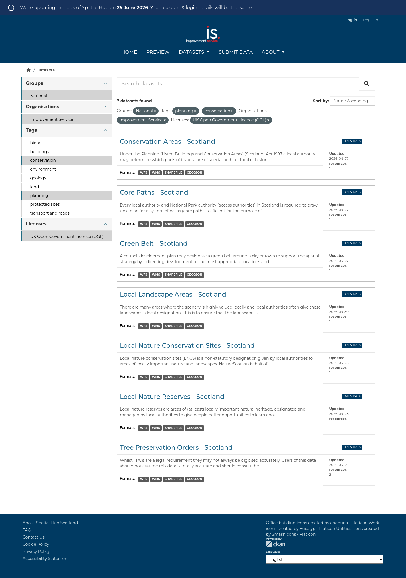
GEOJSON (194, 173)
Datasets (192, 52)
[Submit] (367, 83)
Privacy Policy (36, 551)
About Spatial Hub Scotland (50, 522)
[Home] (28, 70)
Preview (157, 52)
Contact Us (34, 537)
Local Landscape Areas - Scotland (173, 294)
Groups (34, 83)
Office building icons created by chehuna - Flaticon (316, 522)
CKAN (275, 544)
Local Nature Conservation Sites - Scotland (187, 345)
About (271, 52)
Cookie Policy (36, 544)
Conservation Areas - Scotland (167, 141)
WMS (156, 173)
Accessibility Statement (46, 558)
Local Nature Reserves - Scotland (172, 397)
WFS (143, 173)
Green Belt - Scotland (154, 243)
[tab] (66, 83)
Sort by (320, 100)
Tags (31, 130)
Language (272, 551)
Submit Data (236, 52)
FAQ (27, 530)
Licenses (36, 224)
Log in (351, 19)
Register (370, 19)
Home (129, 52)
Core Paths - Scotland (154, 192)
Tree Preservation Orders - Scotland (176, 447)
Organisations (42, 106)
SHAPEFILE (173, 173)
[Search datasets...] (238, 83)
